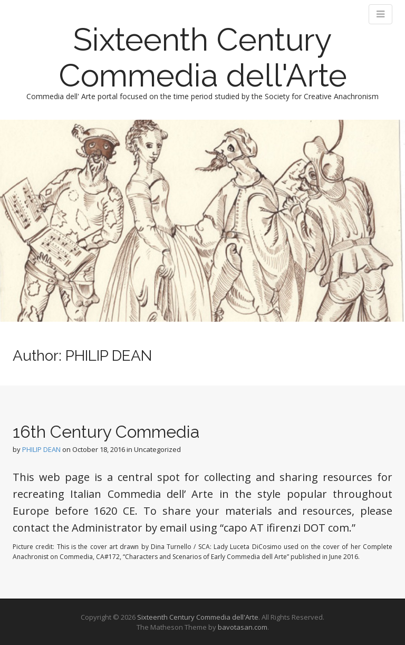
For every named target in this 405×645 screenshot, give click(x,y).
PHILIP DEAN (41, 449)
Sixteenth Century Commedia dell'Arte (203, 57)
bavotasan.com (242, 627)
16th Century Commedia (106, 431)
